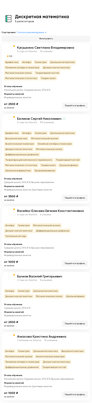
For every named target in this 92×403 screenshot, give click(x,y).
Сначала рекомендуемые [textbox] (30, 32)
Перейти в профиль (75, 105)
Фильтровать (46, 38)
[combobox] (32, 32)
